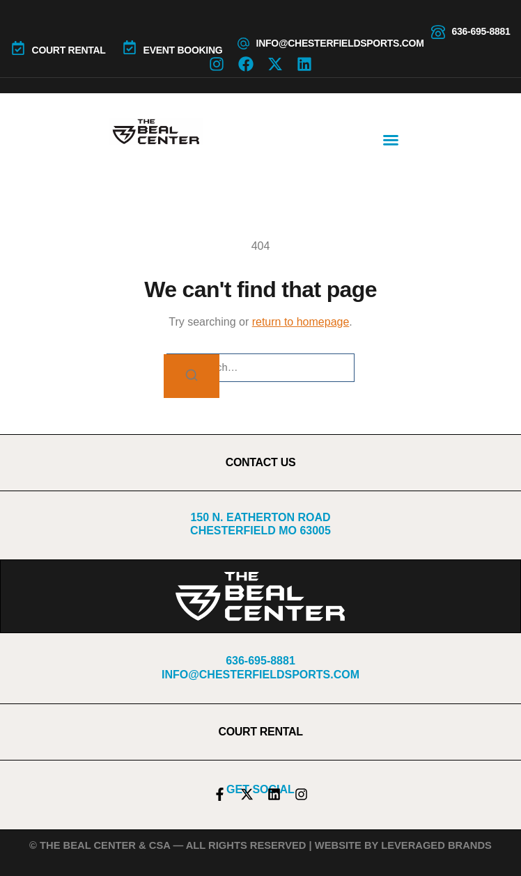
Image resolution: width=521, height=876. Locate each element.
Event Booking (183, 50)
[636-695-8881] (438, 32)
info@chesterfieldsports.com (340, 43)
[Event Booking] (130, 47)
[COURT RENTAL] (18, 48)
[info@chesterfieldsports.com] (243, 43)
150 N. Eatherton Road (260, 517)
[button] (390, 139)
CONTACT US (261, 462)
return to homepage (301, 322)
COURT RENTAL (69, 50)
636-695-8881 (481, 31)
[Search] (191, 376)
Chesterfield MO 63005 (260, 530)
